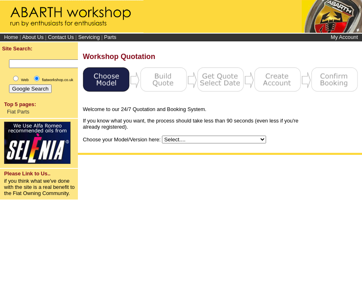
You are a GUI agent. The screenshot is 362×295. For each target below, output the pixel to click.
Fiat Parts (18, 112)
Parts (110, 37)
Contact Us (61, 37)
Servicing (89, 37)
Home (11, 37)
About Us (33, 37)
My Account (344, 37)
